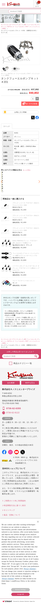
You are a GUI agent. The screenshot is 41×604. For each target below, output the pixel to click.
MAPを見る (30, 383)
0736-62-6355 (13, 408)
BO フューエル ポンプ (31, 24)
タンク (21, 24)
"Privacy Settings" (29, 569)
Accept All (20, 594)
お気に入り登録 (20, 112)
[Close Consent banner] (38, 521)
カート (37, 4)
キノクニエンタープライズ (9, 24)
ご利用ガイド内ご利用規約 (15, 501)
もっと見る (27, 170)
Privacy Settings (20, 589)
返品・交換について (12, 515)
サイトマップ (9, 510)
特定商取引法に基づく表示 (15, 505)
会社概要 (11, 383)
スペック (6, 126)
